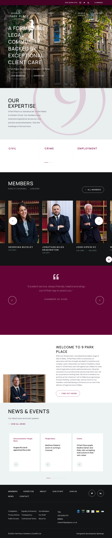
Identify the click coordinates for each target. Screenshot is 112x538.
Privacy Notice (13, 515)
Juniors (35, 188)
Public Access (13, 518)
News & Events (82, 14)
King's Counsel (17, 188)
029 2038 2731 (71, 3)
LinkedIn (100, 493)
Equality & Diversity (29, 511)
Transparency (26, 515)
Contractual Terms (28, 518)
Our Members (44, 511)
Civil (12, 148)
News (11, 496)
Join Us (73, 491)
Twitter (92, 493)
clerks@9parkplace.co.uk (67, 522)
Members (15, 13)
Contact (99, 13)
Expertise (34, 13)
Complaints (12, 511)
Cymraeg (99, 3)
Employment (87, 148)
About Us (42, 518)
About (51, 13)
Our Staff (58, 491)
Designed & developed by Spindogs (90, 533)
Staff (66, 13)
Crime (49, 148)
